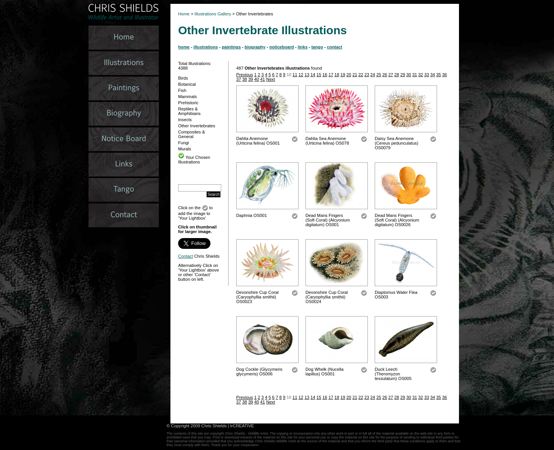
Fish (182, 90)
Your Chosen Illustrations (194, 159)
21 (354, 74)
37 (238, 79)
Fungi (183, 142)
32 (420, 74)
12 (301, 74)
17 (331, 74)
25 (378, 74)
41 (262, 79)
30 (408, 74)
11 (294, 74)
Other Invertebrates (196, 125)
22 (360, 74)
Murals (184, 149)
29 (402, 74)
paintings (231, 47)
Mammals (187, 96)
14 (312, 74)
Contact (185, 256)
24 (372, 74)
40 (256, 79)
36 (444, 74)
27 (390, 74)
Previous (244, 74)
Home (184, 14)
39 (250, 79)
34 (432, 74)
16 (324, 74)
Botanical (187, 84)
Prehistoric (188, 102)
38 (244, 79)
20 (348, 74)
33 (426, 74)
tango (317, 47)
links (303, 47)
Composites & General (191, 134)
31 (414, 74)
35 (438, 74)
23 (366, 74)
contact (334, 47)
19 (342, 74)
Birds (183, 78)
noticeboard (281, 47)
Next (270, 79)
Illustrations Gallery (212, 14)
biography (255, 47)
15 (319, 74)
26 (384, 74)
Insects (185, 119)
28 (396, 74)
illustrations (206, 47)
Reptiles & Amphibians (189, 111)
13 (306, 74)
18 (336, 74)
